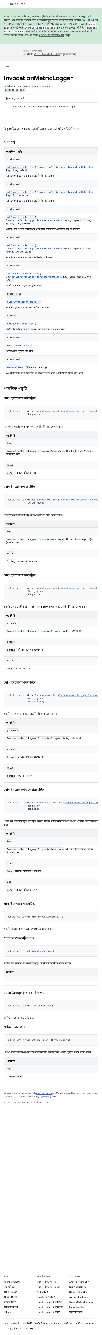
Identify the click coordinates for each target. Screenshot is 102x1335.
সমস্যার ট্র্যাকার (75, 1312)
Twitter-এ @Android (46, 1281)
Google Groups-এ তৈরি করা (50, 1307)
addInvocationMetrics (20, 167)
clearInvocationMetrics (21, 301)
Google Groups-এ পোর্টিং (49, 1312)
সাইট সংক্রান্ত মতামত (85, 1323)
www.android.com (78, 1296)
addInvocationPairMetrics (23, 273)
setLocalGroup (15, 367)
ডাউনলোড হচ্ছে (11, 1291)
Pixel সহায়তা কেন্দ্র (77, 1286)
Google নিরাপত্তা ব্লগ (46, 1296)
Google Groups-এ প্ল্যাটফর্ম (49, 1302)
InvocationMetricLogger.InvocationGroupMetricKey (37, 220)
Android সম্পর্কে (11, 1323)
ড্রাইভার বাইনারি (11, 1307)
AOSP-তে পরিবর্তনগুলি (51, 35)
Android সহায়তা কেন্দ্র (79, 1281)
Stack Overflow (77, 1307)
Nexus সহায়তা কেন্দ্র (78, 1291)
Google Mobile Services (81, 1302)
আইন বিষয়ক (41, 1323)
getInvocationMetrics (20, 323)
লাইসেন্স (55, 1323)
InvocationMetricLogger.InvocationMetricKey (65, 167)
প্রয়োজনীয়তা (9, 1286)
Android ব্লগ (42, 1291)
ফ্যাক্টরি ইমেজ (10, 1302)
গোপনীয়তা (67, 1323)
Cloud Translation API (47, 54)
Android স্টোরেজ (12, 1281)
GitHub (7, 1312)
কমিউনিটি (27, 1323)
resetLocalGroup (17, 345)
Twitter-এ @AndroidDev (48, 1286)
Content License (44, 1093)
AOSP (6, 66)
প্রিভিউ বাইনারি (10, 1296)
